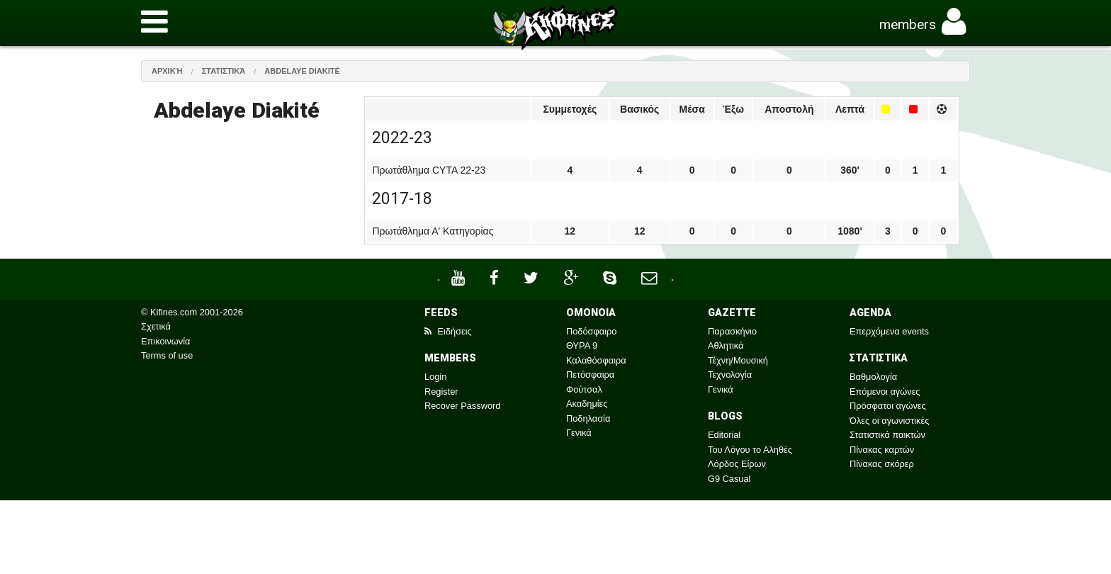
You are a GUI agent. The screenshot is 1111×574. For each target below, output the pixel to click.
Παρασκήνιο (732, 331)
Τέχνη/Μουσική (738, 360)
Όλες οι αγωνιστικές (889, 420)
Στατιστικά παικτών (887, 434)
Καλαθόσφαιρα (596, 360)
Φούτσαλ (584, 389)
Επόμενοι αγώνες (885, 391)
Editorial (724, 434)
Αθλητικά (725, 345)
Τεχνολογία (730, 374)
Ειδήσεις (448, 331)
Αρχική (167, 71)
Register (441, 391)
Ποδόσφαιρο (591, 331)
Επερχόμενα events (889, 331)
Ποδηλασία (588, 418)
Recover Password (462, 405)
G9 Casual (729, 478)
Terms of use (167, 355)
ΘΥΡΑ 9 (581, 345)
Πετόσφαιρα (590, 374)
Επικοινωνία (165, 341)
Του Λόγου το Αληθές (750, 449)
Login (435, 376)
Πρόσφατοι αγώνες (888, 405)
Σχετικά (156, 326)
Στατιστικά (224, 71)
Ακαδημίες (587, 403)
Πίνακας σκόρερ (882, 463)
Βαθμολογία (873, 376)
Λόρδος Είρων (737, 463)
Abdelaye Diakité (302, 71)
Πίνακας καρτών (882, 449)
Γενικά (579, 432)
